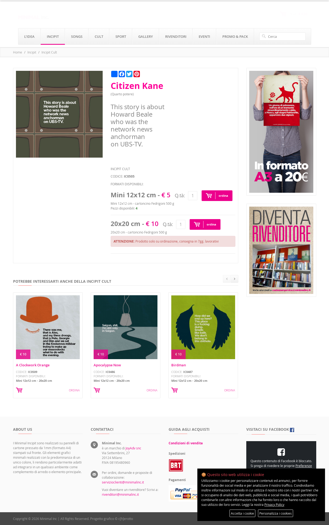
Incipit (31, 52)
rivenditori (175, 36)
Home (17, 52)
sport (120, 36)
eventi (204, 36)
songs (76, 36)
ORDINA (74, 390)
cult (99, 36)
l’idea (29, 36)
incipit (53, 36)
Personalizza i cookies (275, 513)
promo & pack (235, 36)
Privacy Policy (274, 504)
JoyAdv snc (133, 448)
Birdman (178, 365)
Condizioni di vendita (186, 443)
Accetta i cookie (242, 513)
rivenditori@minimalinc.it (120, 494)
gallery (145, 36)
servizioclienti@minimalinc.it (123, 482)
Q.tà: (180, 195)
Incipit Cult (49, 52)
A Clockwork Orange (32, 365)
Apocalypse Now (107, 365)
